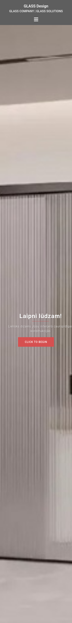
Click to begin (36, 341)
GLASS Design (36, 6)
